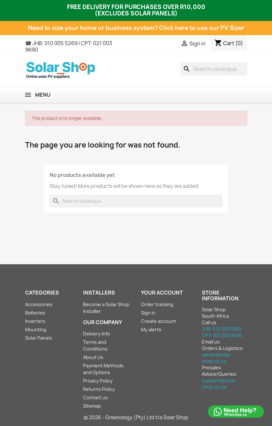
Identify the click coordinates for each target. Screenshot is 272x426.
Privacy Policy (98, 381)
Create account (158, 321)
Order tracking (157, 304)
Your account (162, 292)
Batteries (35, 313)
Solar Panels (38, 338)
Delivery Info (96, 334)
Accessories (38, 304)
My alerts (151, 329)
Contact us (95, 397)
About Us (93, 357)
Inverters (35, 321)
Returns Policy (99, 389)
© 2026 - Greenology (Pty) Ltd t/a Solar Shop (136, 417)
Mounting (35, 329)
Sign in (148, 313)
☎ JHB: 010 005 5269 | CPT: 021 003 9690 (68, 46)
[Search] (213, 69)
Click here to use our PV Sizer (201, 28)
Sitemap (92, 406)
